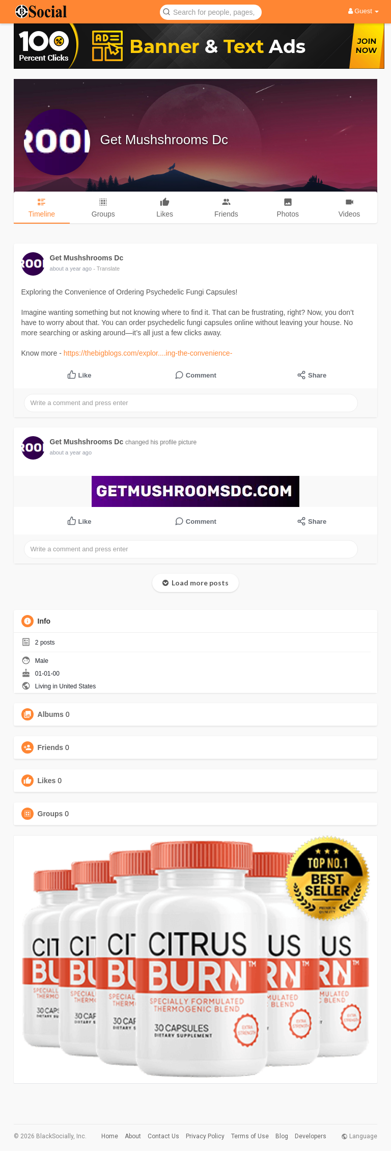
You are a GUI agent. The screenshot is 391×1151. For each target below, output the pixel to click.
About (133, 1136)
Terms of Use (250, 1136)
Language (359, 1136)
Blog (281, 1136)
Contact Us (163, 1136)
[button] (210, 11)
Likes (47, 781)
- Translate (106, 268)
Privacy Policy (205, 1136)
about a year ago (71, 268)
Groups (50, 814)
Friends (51, 747)
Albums (51, 714)
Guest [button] (363, 11)
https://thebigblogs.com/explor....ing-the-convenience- (148, 353)
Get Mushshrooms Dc (164, 139)
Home (109, 1136)
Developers (310, 1136)
